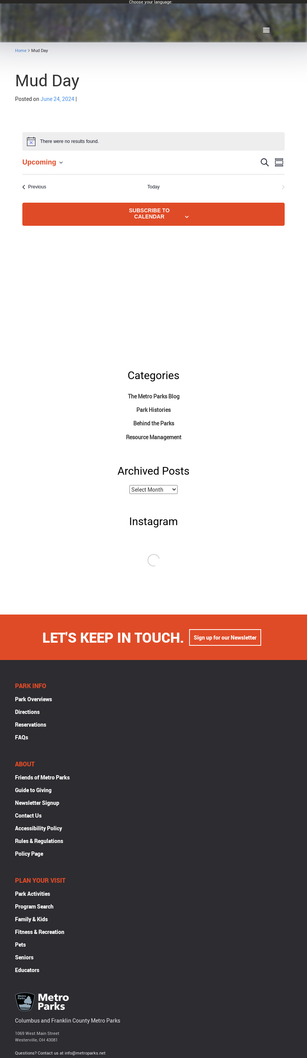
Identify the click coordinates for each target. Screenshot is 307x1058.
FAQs (21, 738)
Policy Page (29, 854)
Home (21, 50)
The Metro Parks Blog (154, 396)
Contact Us (28, 816)
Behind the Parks (153, 423)
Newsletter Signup (37, 803)
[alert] (153, 141)
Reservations (30, 725)
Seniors (24, 958)
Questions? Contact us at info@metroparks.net (60, 1053)
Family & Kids (31, 920)
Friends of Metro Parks (42, 778)
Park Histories (153, 409)
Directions (27, 712)
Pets (20, 945)
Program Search (34, 907)
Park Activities (32, 894)
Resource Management (153, 437)
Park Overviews (33, 700)
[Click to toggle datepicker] (42, 162)
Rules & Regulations (39, 841)
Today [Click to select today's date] (153, 187)
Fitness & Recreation (39, 932)
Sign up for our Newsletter (225, 638)
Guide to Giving (33, 790)
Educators (27, 970)
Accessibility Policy (38, 829)
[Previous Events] (34, 187)
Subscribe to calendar (149, 213)
